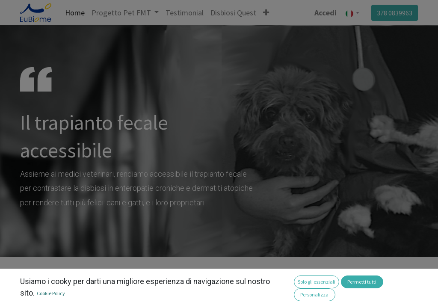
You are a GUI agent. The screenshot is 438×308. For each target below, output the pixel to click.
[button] (266, 12)
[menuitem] (75, 12)
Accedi (325, 13)
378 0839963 (394, 13)
